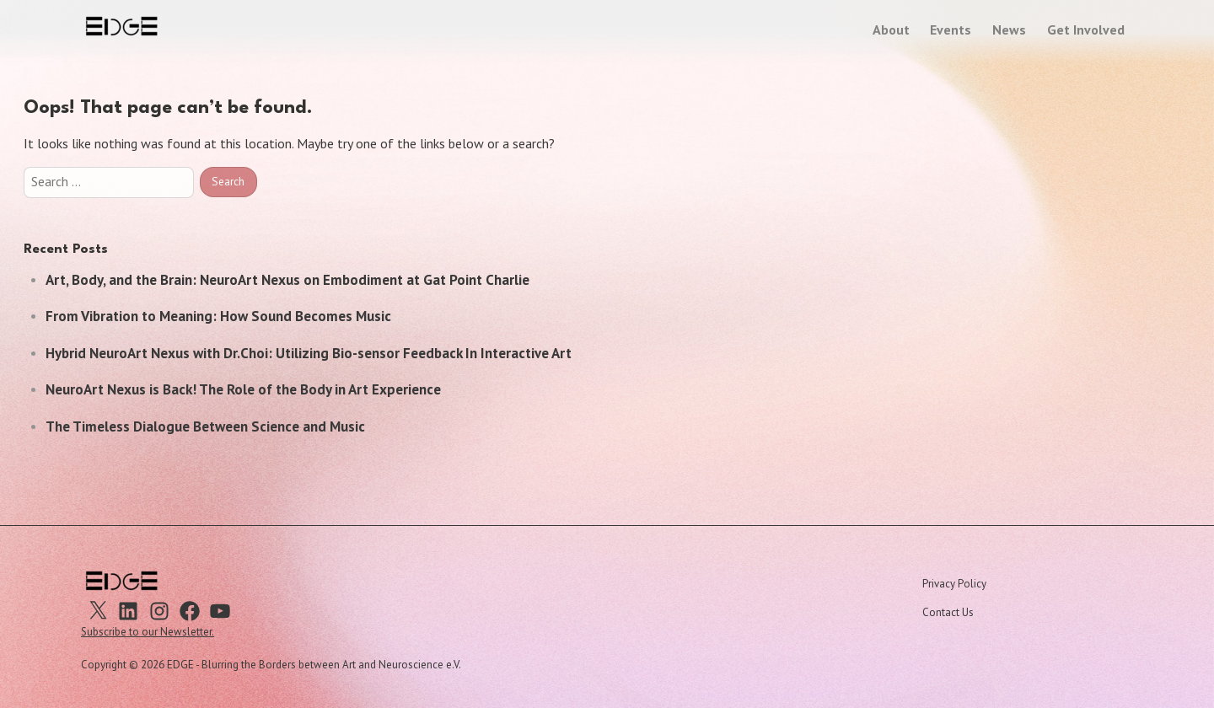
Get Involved (1086, 29)
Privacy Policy (954, 584)
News (1009, 29)
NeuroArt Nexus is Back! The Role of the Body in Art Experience (243, 389)
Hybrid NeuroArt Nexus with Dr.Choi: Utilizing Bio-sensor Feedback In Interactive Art (309, 353)
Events (950, 29)
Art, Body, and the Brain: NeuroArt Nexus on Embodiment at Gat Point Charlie (287, 280)
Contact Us (948, 612)
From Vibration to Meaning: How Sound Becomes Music (218, 316)
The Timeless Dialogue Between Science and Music (205, 426)
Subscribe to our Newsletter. (147, 632)
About (891, 29)
